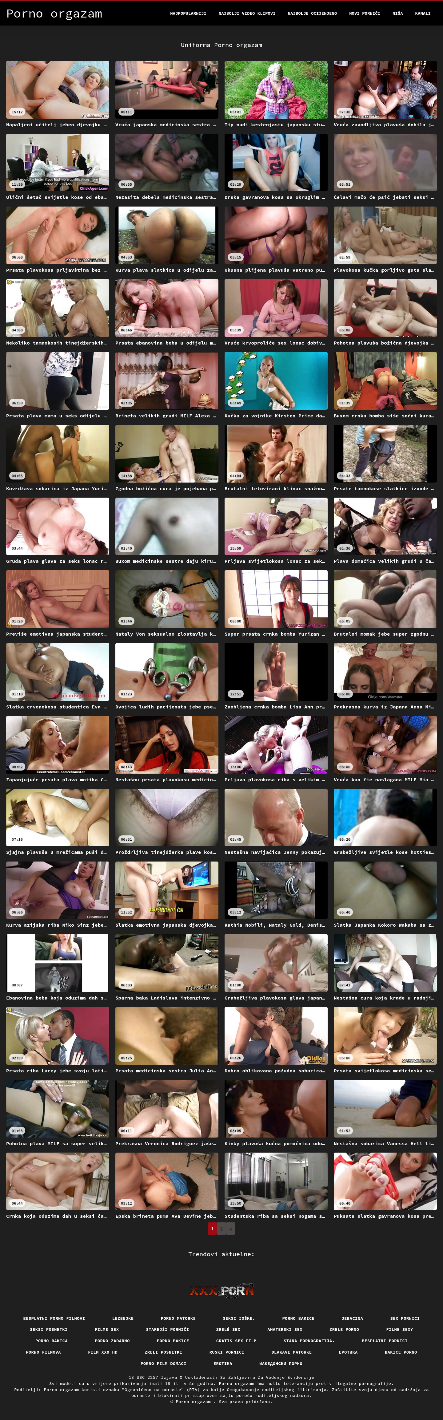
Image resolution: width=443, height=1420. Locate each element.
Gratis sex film (236, 1340)
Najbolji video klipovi (247, 13)
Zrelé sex (228, 1329)
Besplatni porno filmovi (54, 1318)
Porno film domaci (163, 1363)
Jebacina (352, 1318)
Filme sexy (399, 1329)
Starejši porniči (167, 1329)
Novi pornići (364, 13)
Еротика (348, 1352)
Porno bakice (298, 1318)
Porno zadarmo (112, 1340)
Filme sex (107, 1329)
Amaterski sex (284, 1329)
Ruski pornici (227, 1352)
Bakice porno (401, 1352)
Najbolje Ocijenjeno (312, 13)
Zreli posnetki (163, 1352)
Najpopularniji (188, 13)
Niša (398, 13)
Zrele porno (344, 1329)
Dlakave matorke (291, 1352)
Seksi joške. (239, 1318)
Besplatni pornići (385, 1340)
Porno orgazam (195, 1401)
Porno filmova (43, 1352)
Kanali (423, 13)
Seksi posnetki (49, 1329)
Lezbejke (123, 1318)
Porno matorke (178, 1318)
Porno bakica (51, 1340)
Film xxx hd (103, 1352)
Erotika (223, 1363)
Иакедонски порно (280, 1363)
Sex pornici (405, 1318)
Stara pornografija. (309, 1340)
